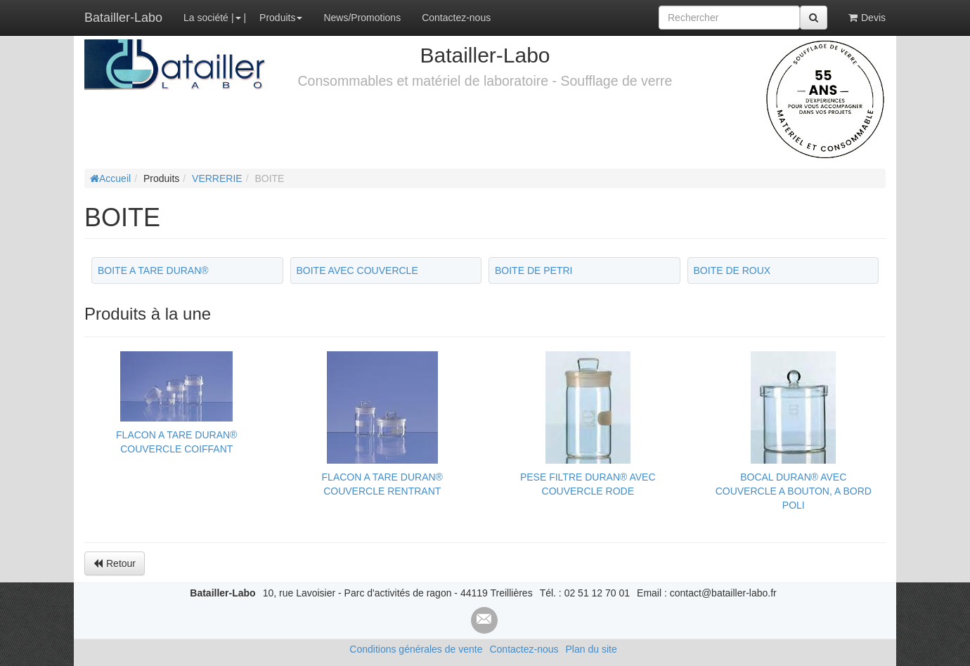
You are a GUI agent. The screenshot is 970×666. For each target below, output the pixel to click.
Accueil (110, 178)
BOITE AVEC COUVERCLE (357, 270)
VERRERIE (217, 178)
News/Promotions (362, 17)
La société (205, 17)
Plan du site (591, 649)
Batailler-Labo (123, 18)
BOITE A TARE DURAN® (153, 270)
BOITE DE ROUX (732, 270)
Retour (114, 563)
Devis (867, 17)
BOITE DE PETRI (533, 270)
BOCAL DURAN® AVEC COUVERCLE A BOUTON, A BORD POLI (794, 491)
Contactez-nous (456, 17)
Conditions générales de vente (415, 649)
